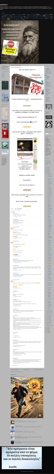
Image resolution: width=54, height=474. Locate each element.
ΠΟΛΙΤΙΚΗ (4, 18)
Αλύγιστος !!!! (13, 374)
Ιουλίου (48, 316)
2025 (47, 169)
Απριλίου (48, 320)
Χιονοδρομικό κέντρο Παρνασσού (49, 211)
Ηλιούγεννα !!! (49, 199)
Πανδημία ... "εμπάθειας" (49, 304)
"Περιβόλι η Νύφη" (17, 441)
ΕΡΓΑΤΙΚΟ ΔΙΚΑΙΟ (49, 15)
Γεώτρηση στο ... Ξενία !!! (49, 264)
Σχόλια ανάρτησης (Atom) (18, 371)
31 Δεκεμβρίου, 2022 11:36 (17, 262)
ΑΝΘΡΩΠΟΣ (10, 14)
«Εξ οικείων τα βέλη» (49, 289)
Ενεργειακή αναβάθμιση (49, 302)
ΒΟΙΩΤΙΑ (26, 14)
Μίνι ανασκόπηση (49, 287)
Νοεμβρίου (49, 310)
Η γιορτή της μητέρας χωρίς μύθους (48, 78)
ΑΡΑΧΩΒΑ (21, 14)
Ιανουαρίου (49, 325)
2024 (47, 170)
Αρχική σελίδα (26, 369)
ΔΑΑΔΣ (48, 14)
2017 (47, 332)
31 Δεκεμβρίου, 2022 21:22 (17, 363)
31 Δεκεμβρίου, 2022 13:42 (17, 296)
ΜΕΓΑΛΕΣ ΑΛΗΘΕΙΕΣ (19, 16)
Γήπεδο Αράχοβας (49, 252)
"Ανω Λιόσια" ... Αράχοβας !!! (49, 189)
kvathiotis (3, 74)
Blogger (32, 471)
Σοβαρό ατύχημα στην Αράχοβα (49, 183)
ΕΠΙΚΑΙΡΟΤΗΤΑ (38, 15)
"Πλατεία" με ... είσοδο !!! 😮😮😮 (49, 261)
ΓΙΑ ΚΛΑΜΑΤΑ (33, 14)
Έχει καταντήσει (49, 191)
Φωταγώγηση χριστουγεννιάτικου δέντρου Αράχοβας (49, 225)
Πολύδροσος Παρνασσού (48, 76)
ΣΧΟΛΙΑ (24, 18)
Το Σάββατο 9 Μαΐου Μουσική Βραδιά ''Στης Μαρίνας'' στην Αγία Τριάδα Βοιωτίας (48, 85)
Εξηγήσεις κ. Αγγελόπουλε (49, 243)
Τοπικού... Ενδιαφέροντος (40, 18)
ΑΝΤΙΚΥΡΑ (16, 14)
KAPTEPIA (47, 68)
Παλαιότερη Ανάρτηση (38, 369)
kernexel (3, 77)
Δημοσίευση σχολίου (15, 365)
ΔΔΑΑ (3, 15)
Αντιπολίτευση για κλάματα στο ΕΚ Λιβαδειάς (49, 258)
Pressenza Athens (13, 19)
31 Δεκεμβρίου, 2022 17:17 (17, 329)
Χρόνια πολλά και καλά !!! (49, 195)
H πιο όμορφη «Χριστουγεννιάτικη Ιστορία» (49, 208)
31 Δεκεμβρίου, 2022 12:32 (17, 276)
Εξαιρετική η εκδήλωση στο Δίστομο (49, 205)
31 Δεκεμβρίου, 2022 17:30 (17, 337)
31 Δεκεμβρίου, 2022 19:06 (17, 346)
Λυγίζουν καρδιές (48, 276)
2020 (47, 328)
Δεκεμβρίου (49, 174)
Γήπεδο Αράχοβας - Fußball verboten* (49, 217)
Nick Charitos (15, 226)
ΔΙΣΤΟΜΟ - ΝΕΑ (48, 82)
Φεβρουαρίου (49, 323)
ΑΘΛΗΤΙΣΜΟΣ (4, 14)
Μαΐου (48, 319)
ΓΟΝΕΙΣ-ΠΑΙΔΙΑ (42, 14)
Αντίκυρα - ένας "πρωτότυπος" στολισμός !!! (49, 255)
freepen (3, 76)
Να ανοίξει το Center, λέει (18, 425)
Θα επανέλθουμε (49, 298)
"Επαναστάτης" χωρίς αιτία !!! (49, 193)
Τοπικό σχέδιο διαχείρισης (49, 187)
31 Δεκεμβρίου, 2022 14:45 (17, 312)
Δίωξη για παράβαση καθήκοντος (49, 293)
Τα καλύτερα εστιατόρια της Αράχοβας (49, 274)
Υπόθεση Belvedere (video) (49, 233)
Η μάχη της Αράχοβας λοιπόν (49, 296)
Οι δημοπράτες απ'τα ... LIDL (49, 306)
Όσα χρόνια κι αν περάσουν (49, 250)
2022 (47, 173)
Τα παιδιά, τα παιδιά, (49, 203)
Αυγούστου (49, 315)
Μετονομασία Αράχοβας (49, 248)
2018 (47, 331)
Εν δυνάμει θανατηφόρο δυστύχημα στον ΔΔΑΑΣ (49, 237)
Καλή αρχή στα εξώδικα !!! (49, 266)
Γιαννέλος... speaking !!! (18, 420)
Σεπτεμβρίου (49, 313)
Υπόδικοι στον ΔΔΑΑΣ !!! (49, 231)
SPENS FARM (19, 19)
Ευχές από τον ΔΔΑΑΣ (49, 214)
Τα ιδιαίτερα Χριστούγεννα (49, 229)
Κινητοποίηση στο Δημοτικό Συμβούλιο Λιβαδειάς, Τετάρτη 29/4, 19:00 (48, 100)
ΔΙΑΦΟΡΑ (8, 15)
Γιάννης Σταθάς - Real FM (49, 278)
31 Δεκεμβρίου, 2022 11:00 (17, 216)
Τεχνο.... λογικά (31, 18)
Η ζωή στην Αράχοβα (49, 181)
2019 (47, 329)
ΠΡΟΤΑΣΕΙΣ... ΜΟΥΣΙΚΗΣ (15, 18)
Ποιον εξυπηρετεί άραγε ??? (49, 240)
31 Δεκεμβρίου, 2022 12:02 (17, 270)
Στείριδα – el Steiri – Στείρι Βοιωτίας (48, 90)
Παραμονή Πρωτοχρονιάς (49, 176)
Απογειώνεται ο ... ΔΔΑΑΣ (49, 285)
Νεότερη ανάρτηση (15, 369)
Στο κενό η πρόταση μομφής (49, 245)
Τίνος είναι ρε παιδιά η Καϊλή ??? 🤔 (49, 269)
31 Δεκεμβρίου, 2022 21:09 (17, 355)
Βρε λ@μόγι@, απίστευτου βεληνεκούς (49, 220)
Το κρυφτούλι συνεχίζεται (49, 271)
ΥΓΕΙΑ (49, 18)
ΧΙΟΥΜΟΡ (4, 19)
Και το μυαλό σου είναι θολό (49, 283)
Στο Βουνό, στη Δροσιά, (49, 201)
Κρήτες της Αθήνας (48, 308)
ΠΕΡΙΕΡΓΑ (48, 16)
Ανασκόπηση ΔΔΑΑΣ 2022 (49, 179)
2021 (47, 327)
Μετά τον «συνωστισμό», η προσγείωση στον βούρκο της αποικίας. (48, 93)
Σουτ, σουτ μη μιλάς (49, 300)
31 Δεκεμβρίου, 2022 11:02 (17, 223)
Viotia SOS (47, 97)
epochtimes (3, 75)
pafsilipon (4, 5)
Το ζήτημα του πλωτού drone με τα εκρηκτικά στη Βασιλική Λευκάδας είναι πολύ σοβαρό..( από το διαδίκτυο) (48, 71)
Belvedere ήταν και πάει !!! (49, 223)
